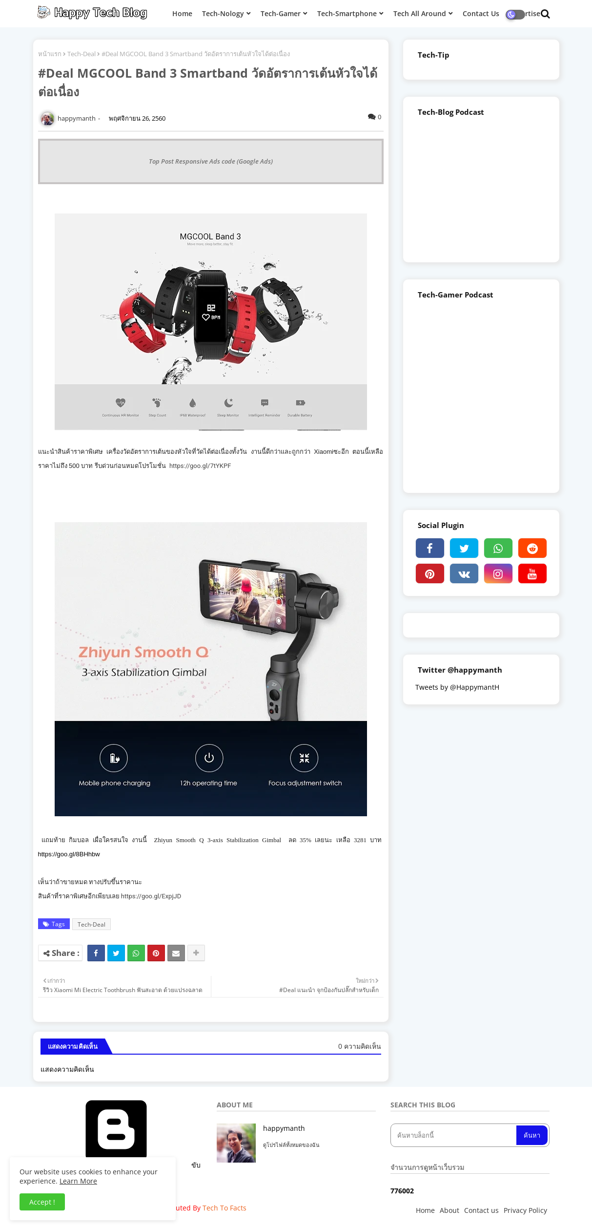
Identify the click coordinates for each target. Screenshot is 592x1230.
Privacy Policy (525, 1210)
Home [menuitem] (182, 13)
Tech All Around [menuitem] (419, 13)
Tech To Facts (224, 1207)
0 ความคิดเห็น (359, 1046)
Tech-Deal (81, 53)
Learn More (78, 1181)
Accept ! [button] (42, 1202)
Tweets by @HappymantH (457, 687)
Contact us (481, 1210)
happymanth (284, 1128)
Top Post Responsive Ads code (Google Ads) (211, 161)
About (449, 1210)
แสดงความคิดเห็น (67, 1069)
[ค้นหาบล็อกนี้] (454, 1135)
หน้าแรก (49, 53)
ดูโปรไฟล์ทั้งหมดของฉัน (291, 1144)
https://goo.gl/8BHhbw (69, 854)
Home (425, 1210)
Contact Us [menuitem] (481, 13)
